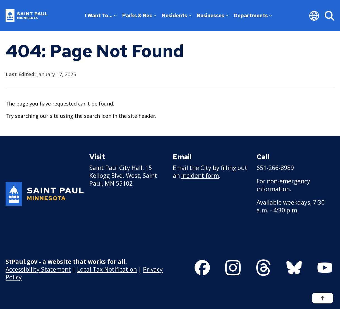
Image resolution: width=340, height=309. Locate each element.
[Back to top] (322, 298)
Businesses (212, 15)
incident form (200, 175)
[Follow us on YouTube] (324, 268)
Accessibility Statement (38, 269)
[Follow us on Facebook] (202, 268)
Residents (176, 15)
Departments (253, 15)
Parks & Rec (139, 15)
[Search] (329, 16)
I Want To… (101, 15)
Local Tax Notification (107, 269)
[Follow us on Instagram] (233, 268)
